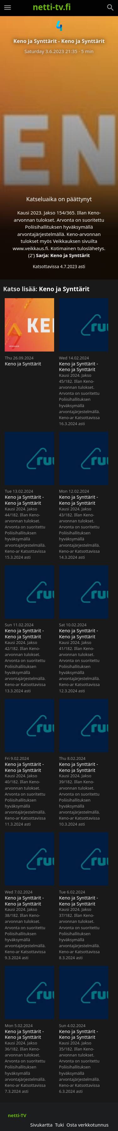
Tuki (59, 1125)
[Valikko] (7, 7)
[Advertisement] (59, 120)
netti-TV (17, 1115)
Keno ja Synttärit (70, 255)
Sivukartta (41, 1125)
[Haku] (110, 7)
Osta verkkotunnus (87, 1125)
